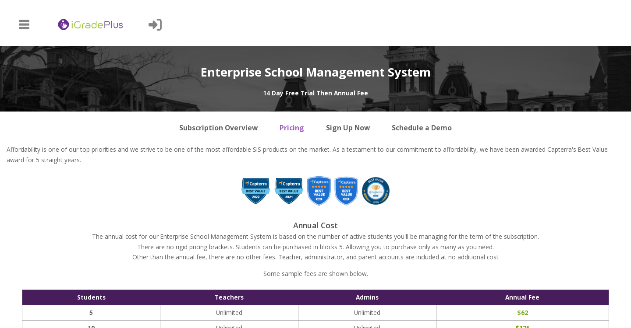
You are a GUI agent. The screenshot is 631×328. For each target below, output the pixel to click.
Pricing (292, 128)
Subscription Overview (218, 128)
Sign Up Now (348, 128)
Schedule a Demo (422, 128)
